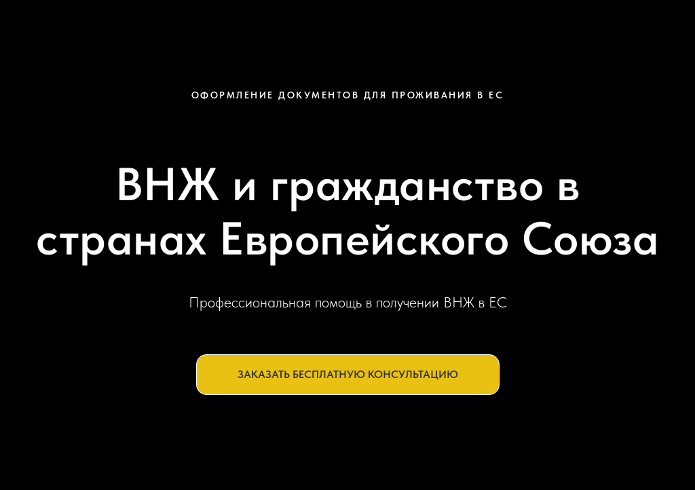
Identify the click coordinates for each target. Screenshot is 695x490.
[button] (348, 374)
